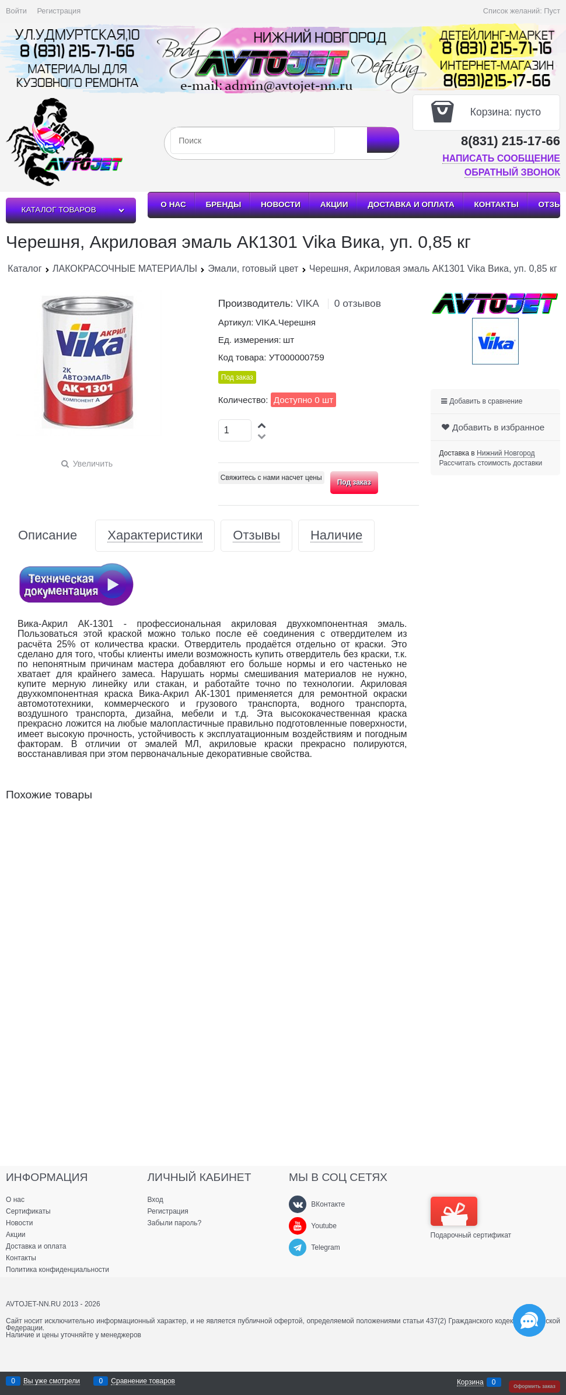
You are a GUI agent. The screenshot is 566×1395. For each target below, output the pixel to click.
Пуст (552, 10)
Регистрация (59, 10)
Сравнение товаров (143, 1381)
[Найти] (383, 140)
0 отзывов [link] (357, 303)
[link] (505, 453)
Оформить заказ (534, 1386)
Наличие (336, 535)
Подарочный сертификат (471, 1218)
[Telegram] (297, 1247)
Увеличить (93, 463)
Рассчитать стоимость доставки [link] (491, 463)
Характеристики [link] (154, 535)
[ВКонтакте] (297, 1204)
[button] (262, 424)
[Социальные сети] (529, 1320)
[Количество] (234, 430)
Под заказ (354, 482)
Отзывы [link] (256, 535)
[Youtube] (297, 1226)
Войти (16, 10)
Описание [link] (47, 535)
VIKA (307, 303)
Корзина (470, 1382)
